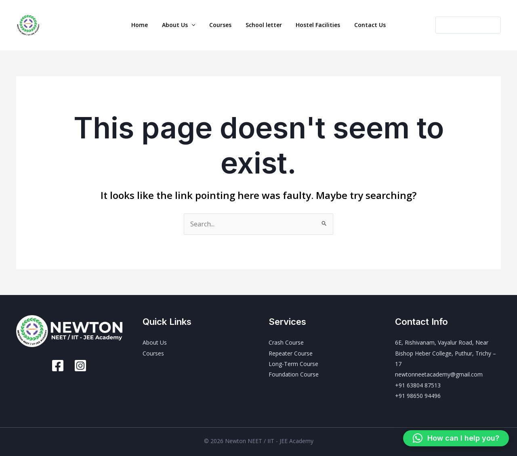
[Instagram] (80, 365)
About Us (185, 25)
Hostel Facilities (311, 25)
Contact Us (359, 25)
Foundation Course (294, 374)
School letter (261, 25)
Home (150, 25)
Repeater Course (291, 353)
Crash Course (286, 342)
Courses (222, 25)
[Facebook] (57, 365)
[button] (198, 25)
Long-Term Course (293, 364)
